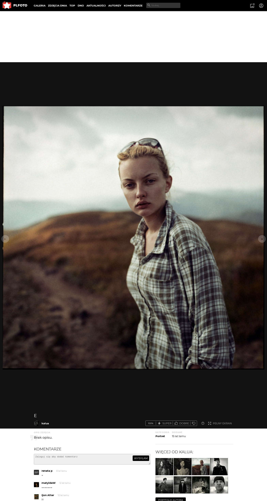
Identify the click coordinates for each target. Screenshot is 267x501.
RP (36, 474)
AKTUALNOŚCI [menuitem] (96, 5)
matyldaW (49, 484)
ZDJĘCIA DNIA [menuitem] (57, 5)
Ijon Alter (48, 496)
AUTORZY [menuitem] (114, 5)
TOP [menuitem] (72, 5)
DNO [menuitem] (81, 5)
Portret (160, 436)
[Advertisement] (133, 37)
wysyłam (141, 458)
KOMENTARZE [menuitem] (133, 5)
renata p (47, 472)
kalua (45, 423)
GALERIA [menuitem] (39, 5)
